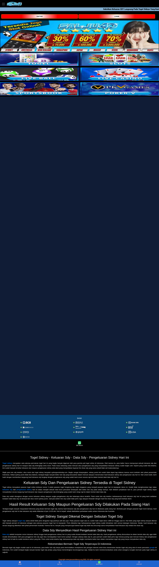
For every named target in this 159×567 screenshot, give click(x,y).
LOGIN (116, 16)
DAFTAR (39, 16)
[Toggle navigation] (3, 4)
